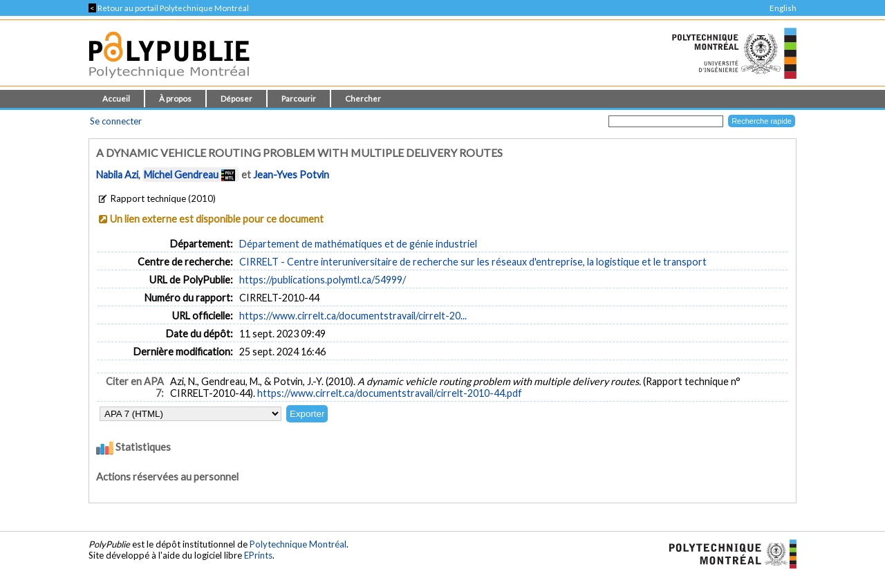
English (783, 7)
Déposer (236, 98)
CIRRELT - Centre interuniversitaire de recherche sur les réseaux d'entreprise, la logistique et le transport (473, 262)
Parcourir (298, 98)
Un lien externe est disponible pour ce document (217, 219)
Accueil (116, 98)
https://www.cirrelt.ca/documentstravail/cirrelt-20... (353, 315)
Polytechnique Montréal (298, 544)
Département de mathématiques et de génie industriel (358, 244)
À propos (175, 98)
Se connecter (116, 121)
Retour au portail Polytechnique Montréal (168, 7)
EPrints (258, 555)
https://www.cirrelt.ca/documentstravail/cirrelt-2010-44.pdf (389, 393)
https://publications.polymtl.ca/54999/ (322, 280)
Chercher (363, 98)
